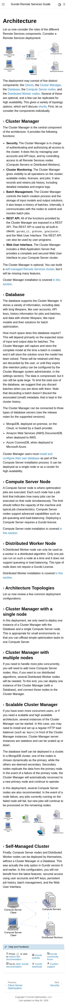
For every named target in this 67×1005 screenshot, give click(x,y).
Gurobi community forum (52, 957)
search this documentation (13, 958)
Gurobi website (37, 956)
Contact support (52, 965)
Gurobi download (37, 965)
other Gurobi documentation (17, 965)
